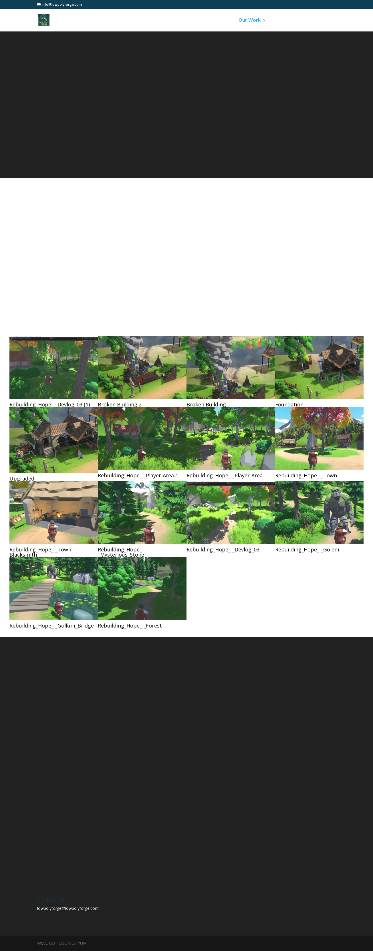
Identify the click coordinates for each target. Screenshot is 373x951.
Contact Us (311, 20)
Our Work (250, 20)
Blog (279, 20)
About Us (220, 20)
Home (194, 20)
